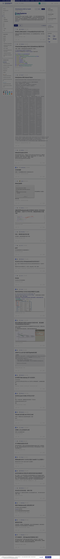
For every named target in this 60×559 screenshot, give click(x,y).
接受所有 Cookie (48, 557)
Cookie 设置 (41, 557)
